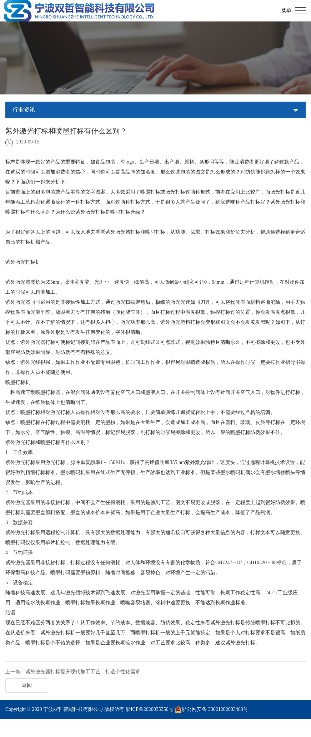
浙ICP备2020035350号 (150, 709)
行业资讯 (23, 110)
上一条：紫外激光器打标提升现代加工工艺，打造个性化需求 (72, 671)
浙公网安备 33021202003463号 (215, 709)
